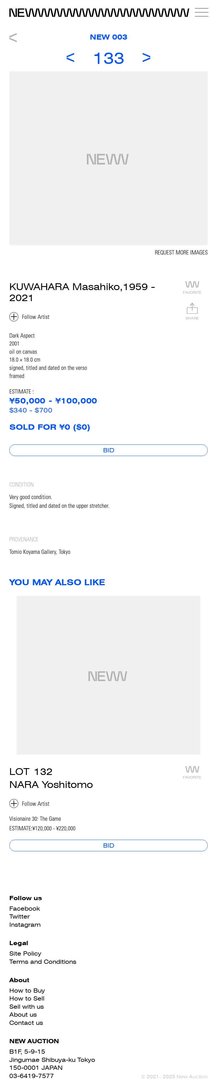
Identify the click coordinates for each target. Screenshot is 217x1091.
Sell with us (26, 1006)
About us (23, 1014)
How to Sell (26, 998)
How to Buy (27, 990)
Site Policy (25, 953)
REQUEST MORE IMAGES (181, 253)
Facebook (24, 908)
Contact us (26, 1022)
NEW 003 (108, 37)
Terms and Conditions (42, 961)
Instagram (25, 924)
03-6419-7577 (31, 1075)
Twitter (19, 916)
